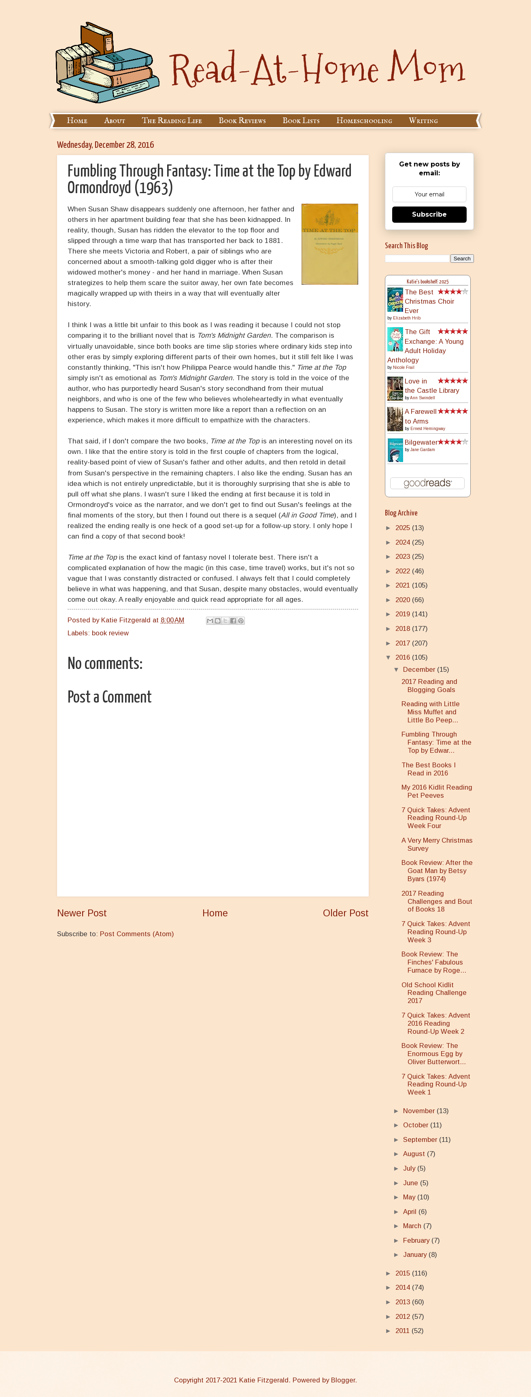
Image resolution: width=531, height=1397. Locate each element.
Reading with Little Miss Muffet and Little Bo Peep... (430, 712)
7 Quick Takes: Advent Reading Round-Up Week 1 (435, 1085)
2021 (403, 585)
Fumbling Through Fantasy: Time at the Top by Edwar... (436, 742)
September (421, 1140)
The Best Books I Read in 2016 (428, 769)
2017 (403, 643)
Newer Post (82, 913)
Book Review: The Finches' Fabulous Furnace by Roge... (433, 962)
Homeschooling (364, 121)
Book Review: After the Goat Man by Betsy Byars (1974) (437, 871)
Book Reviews (242, 121)
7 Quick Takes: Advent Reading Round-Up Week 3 (435, 932)
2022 (403, 571)
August (415, 1154)
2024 (403, 542)
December (420, 669)
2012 (403, 1316)
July (410, 1168)
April (410, 1212)
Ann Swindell (422, 398)
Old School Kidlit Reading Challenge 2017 (434, 993)
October (416, 1125)
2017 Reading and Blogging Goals (429, 686)
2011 (403, 1331)
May (410, 1197)
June (411, 1183)
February (417, 1240)
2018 (403, 628)
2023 (403, 556)
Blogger (343, 1380)
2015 (403, 1273)
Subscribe (429, 214)
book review (110, 633)
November (420, 1111)
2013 (403, 1302)
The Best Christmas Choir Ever (429, 301)
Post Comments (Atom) (137, 934)
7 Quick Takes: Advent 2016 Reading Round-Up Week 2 (435, 1023)
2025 (403, 528)
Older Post (346, 913)
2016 (403, 657)
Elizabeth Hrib (407, 318)
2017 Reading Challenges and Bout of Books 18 (436, 902)
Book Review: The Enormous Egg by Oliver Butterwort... (433, 1054)
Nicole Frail (403, 367)
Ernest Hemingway (427, 428)
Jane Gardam (422, 449)
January (416, 1255)
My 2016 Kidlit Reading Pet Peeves (436, 791)
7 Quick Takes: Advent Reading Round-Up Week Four (435, 818)
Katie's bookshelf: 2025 (428, 282)
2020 (403, 600)
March (413, 1226)
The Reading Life (172, 121)
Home (77, 121)
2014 (403, 1287)
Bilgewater (421, 442)
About (114, 121)
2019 (403, 614)
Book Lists (301, 121)
